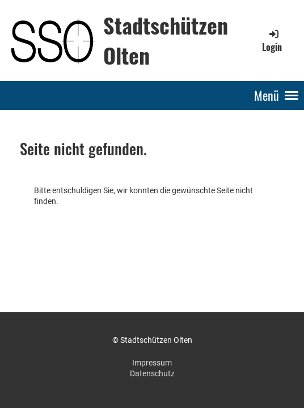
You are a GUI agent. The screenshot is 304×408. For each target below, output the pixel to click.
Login (272, 41)
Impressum (152, 362)
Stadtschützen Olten (165, 40)
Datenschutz (152, 373)
